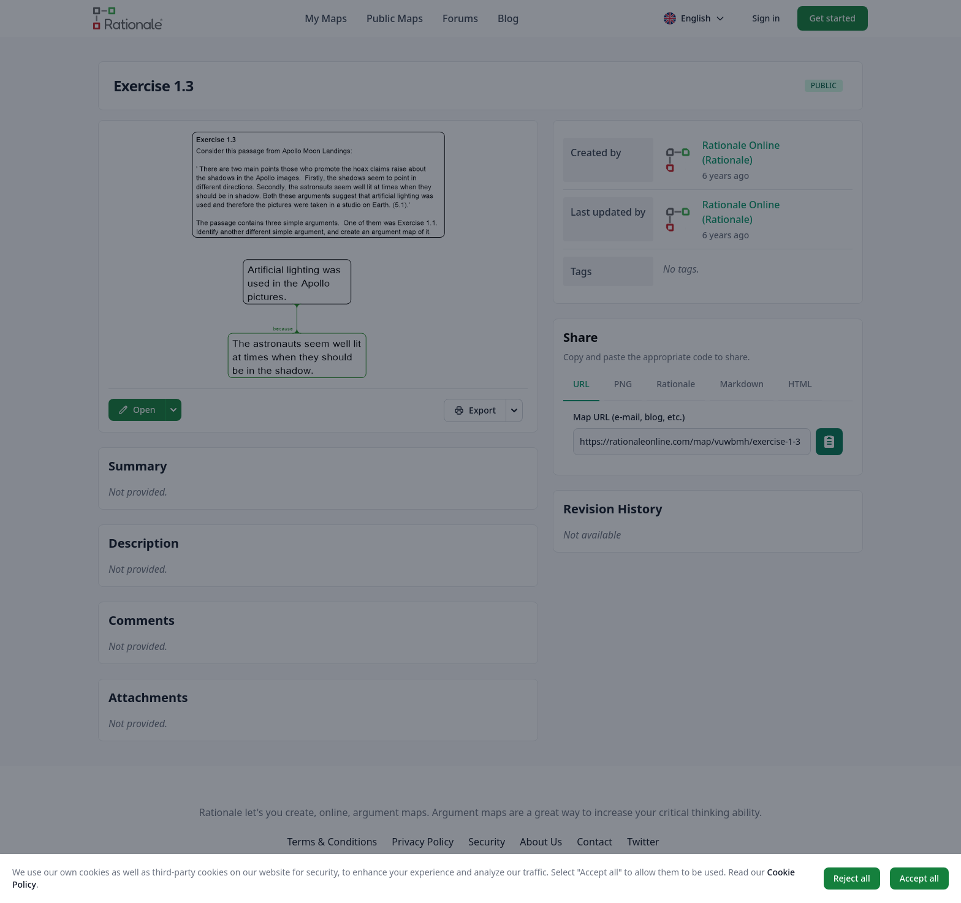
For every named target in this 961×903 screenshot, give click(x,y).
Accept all (919, 878)
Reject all (852, 878)
